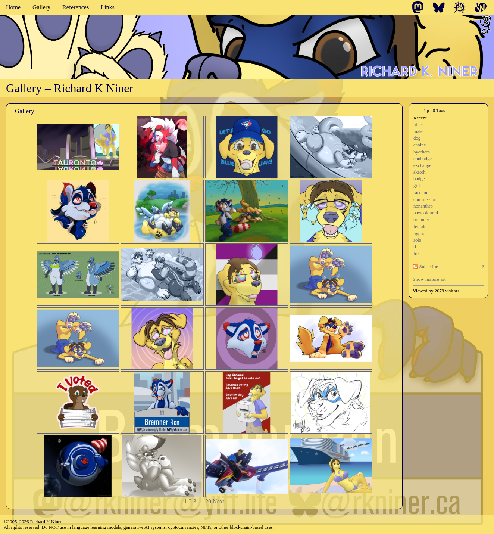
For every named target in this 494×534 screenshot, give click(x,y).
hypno (419, 233)
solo (417, 240)
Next (218, 501)
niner (418, 124)
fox (416, 253)
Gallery (41, 7)
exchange (422, 165)
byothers (421, 152)
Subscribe (425, 266)
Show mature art (429, 279)
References (75, 7)
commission (425, 199)
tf (414, 246)
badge (419, 178)
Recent (420, 118)
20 (208, 501)
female (419, 226)
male (418, 131)
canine (419, 145)
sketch (419, 172)
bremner (421, 219)
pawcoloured (425, 212)
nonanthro (423, 206)
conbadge (422, 158)
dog (416, 138)
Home (13, 7)
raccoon (421, 192)
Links (107, 7)
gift (416, 185)
